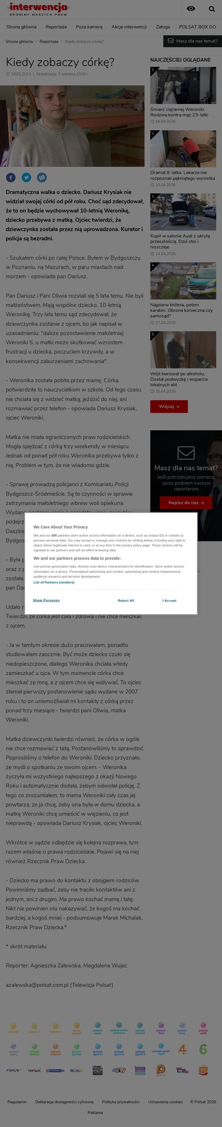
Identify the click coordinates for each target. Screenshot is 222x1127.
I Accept (169, 600)
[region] (111, 563)
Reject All (126, 600)
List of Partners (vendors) (54, 582)
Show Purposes (46, 600)
